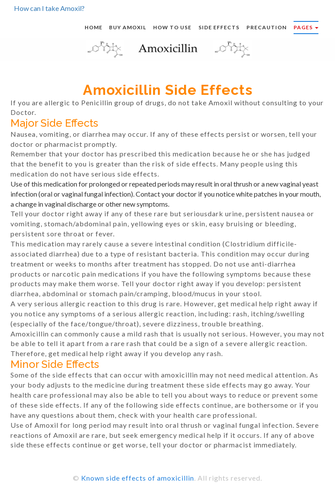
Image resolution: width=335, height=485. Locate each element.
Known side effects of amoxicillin (137, 478)
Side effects (218, 27)
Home (94, 27)
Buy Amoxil (127, 27)
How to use (172, 27)
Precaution (266, 27)
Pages (306, 27)
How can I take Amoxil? (49, 8)
